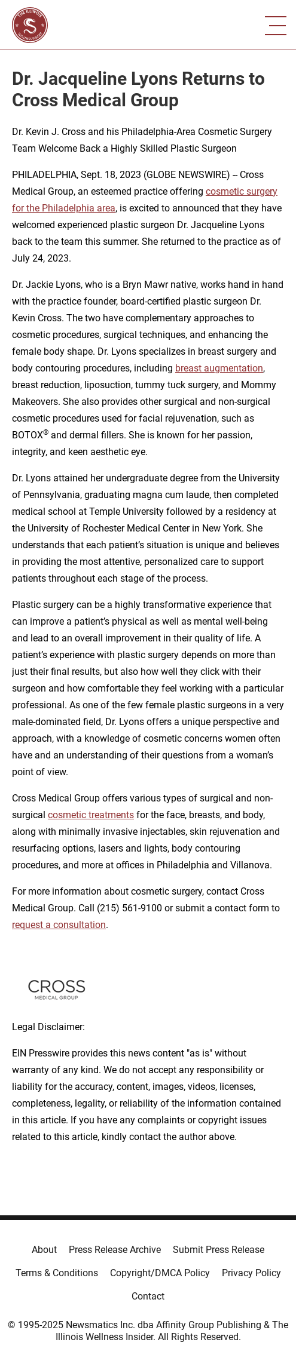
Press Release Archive (115, 1249)
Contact (148, 1296)
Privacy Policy (251, 1273)
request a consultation (59, 924)
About (44, 1249)
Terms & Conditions (57, 1273)
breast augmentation (219, 368)
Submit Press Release (218, 1249)
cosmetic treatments (91, 815)
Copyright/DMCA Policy (160, 1273)
